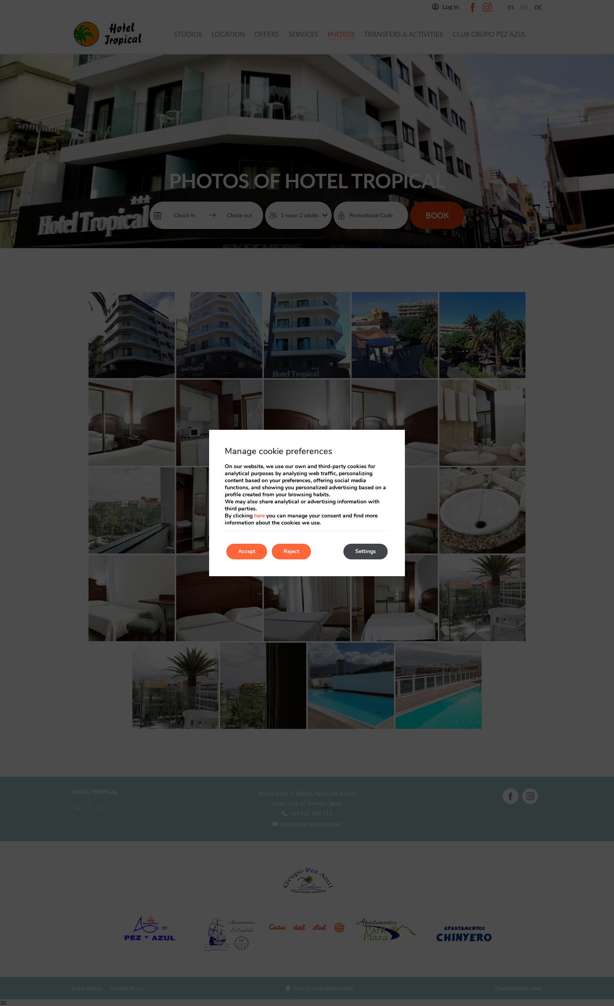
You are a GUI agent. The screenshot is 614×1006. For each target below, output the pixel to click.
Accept (246, 551)
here (259, 515)
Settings (365, 551)
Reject (291, 551)
